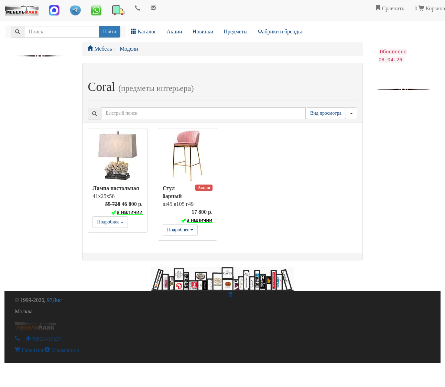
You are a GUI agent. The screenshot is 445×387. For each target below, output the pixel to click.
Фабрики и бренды (280, 31)
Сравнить (389, 8)
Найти (109, 31)
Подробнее (110, 221)
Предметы (236, 31)
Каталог (143, 31)
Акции (174, 31)
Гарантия (29, 350)
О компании (61, 350)
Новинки (203, 31)
